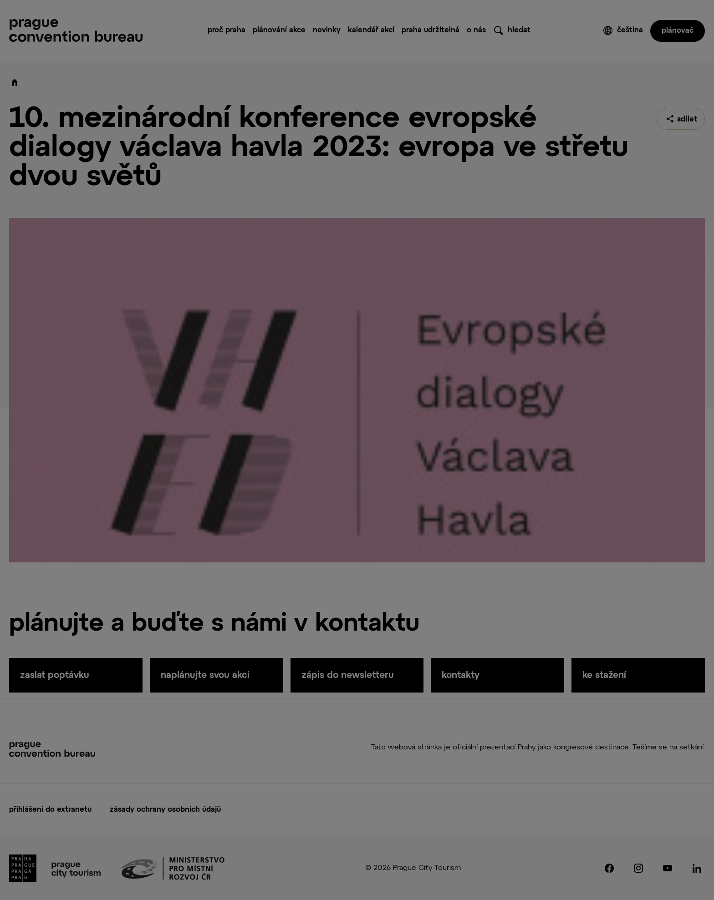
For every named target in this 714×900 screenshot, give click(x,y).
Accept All (261, 526)
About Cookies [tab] (361, 394)
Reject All (325, 526)
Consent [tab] (256, 394)
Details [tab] (303, 394)
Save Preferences (401, 526)
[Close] (475, 368)
